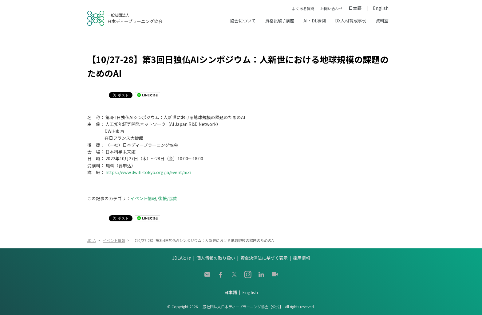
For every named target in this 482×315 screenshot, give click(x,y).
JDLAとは (181, 258)
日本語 (355, 8)
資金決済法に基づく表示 (264, 258)
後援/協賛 (167, 198)
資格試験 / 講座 (279, 21)
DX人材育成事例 (350, 21)
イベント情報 (143, 198)
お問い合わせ (331, 8)
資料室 (382, 21)
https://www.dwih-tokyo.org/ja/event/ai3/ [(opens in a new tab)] (148, 172)
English (381, 8)
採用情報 (301, 258)
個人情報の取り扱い (215, 258)
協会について (243, 21)
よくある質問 (303, 8)
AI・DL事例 (314, 21)
